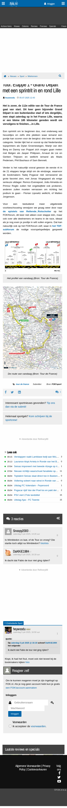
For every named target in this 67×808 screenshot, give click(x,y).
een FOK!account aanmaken (21, 687)
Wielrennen (33, 76)
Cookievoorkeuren (37, 769)
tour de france (22, 384)
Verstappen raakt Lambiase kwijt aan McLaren (38, 456)
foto (43, 543)
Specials (52, 26)
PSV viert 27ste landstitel (27, 495)
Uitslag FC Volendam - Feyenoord (31, 485)
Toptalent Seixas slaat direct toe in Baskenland (38, 476)
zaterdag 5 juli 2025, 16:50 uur (26, 632)
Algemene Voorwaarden (28, 766)
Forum (63, 26)
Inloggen (49, 3)
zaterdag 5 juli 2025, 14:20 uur (26, 534)
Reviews (34, 26)
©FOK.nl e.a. (60, 790)
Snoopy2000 (20, 530)
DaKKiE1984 (21, 551)
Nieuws (17, 26)
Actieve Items (6, 26)
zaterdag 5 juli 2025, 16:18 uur (26, 554)
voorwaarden (38, 726)
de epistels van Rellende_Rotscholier (27, 211)
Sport (22, 76)
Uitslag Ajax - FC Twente (26, 499)
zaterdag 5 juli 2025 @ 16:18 (24, 643)
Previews (43, 26)
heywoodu (19, 628)
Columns (25, 26)
